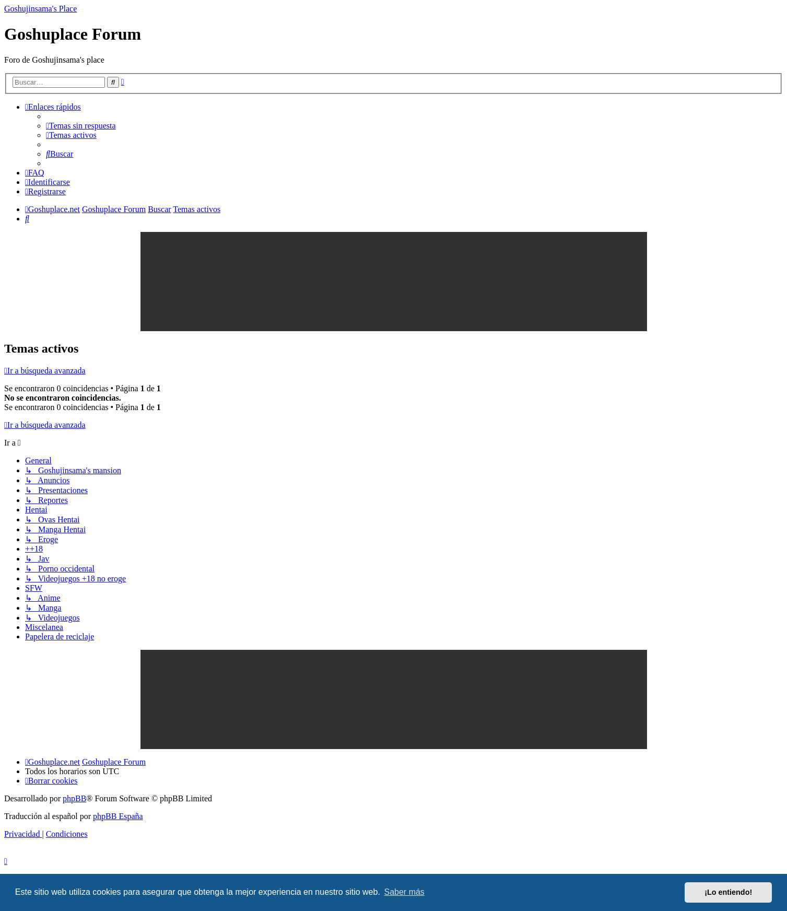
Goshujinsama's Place (40, 8)
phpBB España (118, 816)
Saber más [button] (404, 891)
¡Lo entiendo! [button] (728, 892)
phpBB (74, 798)
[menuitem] (81, 125)
